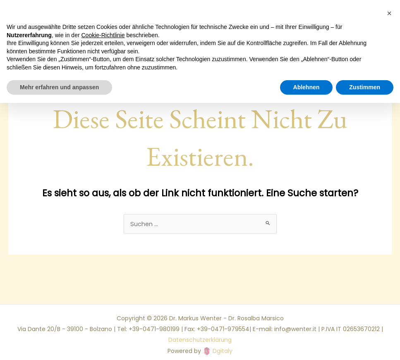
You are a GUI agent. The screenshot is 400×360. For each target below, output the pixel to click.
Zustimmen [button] (364, 87)
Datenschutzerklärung (200, 335)
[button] (389, 13)
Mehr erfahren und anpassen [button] (59, 87)
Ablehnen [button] (306, 87)
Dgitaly (222, 346)
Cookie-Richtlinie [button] (103, 35)
